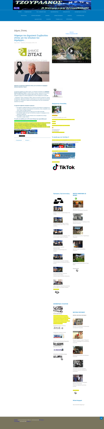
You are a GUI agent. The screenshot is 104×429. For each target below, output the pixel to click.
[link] (25, 120)
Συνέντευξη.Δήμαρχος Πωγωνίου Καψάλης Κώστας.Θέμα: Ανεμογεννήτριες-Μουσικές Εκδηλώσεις (61, 275)
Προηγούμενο (19, 140)
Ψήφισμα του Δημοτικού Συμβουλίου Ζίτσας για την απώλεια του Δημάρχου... (31, 37)
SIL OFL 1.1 (29, 421)
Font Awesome (16, 421)
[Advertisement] (38, 23)
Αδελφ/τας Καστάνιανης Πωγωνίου (61, 341)
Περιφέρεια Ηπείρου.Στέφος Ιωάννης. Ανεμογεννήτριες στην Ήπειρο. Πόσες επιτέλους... (61, 224)
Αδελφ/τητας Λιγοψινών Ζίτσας (59, 332)
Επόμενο (27, 140)
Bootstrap (16, 419)
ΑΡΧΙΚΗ (19, 11)
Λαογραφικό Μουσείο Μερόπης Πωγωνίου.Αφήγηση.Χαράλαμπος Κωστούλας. (80, 370)
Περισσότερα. (76, 268)
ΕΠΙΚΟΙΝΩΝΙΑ (69, 19)
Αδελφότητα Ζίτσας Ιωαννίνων (59, 325)
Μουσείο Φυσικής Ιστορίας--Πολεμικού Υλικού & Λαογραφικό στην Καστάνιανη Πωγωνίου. (81, 341)
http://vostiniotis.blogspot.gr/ (78, 404)
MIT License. (41, 419)
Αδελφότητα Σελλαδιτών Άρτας (60, 354)
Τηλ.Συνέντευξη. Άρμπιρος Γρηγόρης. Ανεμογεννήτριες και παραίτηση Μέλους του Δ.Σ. (61, 262)
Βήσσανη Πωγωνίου (57, 346)
